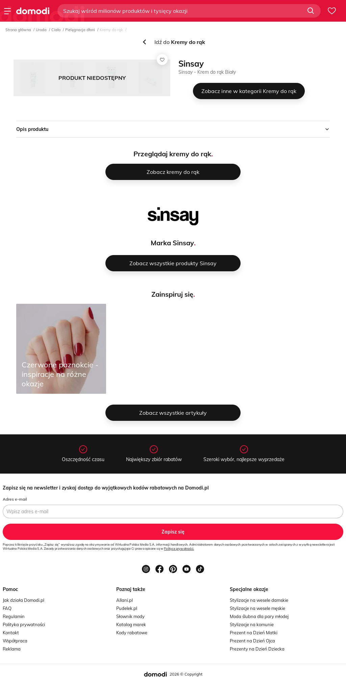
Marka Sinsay (172, 242)
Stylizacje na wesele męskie (257, 608)
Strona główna (18, 29)
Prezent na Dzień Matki (253, 632)
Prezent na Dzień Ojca (252, 640)
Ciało (55, 29)
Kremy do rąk (111, 29)
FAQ (7, 608)
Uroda (41, 29)
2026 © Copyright (186, 674)
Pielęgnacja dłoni (80, 29)
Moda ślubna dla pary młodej (259, 616)
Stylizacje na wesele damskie (259, 600)
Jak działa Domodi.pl (23, 600)
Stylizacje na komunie (252, 624)
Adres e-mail (15, 499)
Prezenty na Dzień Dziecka (257, 649)
